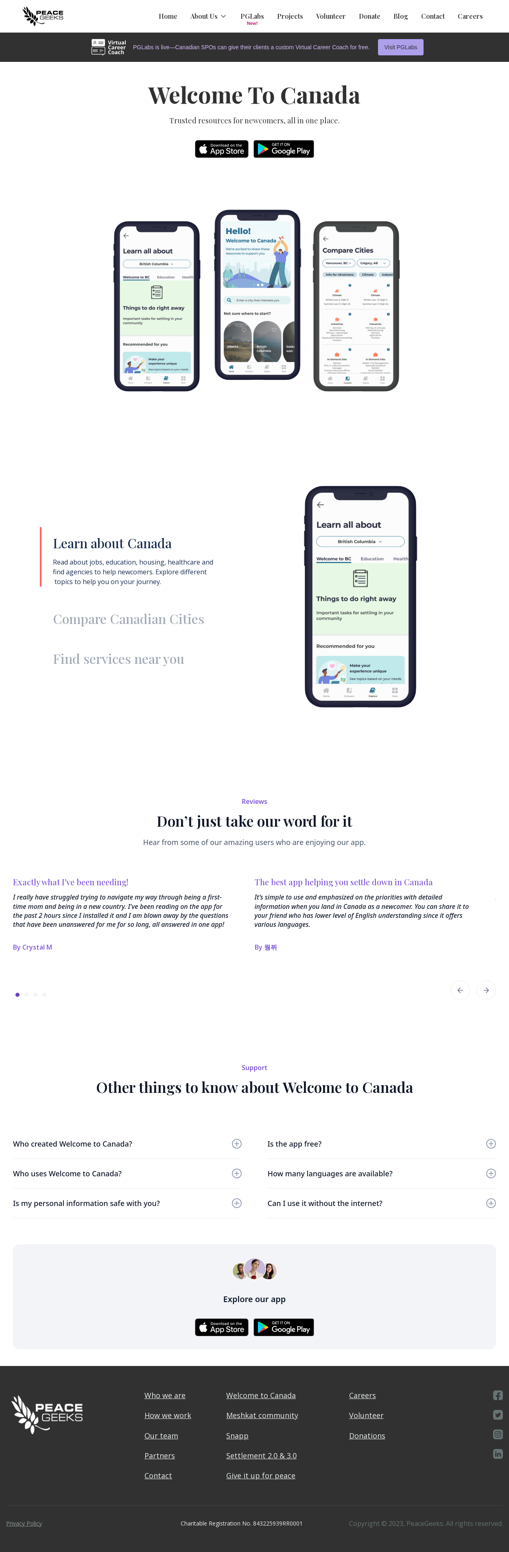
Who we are (165, 1395)
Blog (400, 16)
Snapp (237, 1435)
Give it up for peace (260, 1475)
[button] (209, 16)
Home (168, 16)
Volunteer (331, 16)
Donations (367, 1435)
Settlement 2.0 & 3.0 (261, 1455)
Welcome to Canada (261, 1395)
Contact (433, 16)
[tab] (137, 557)
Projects (290, 16)
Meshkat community (262, 1415)
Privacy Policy (24, 1523)
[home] (43, 16)
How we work (167, 1415)
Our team (161, 1435)
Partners (159, 1455)
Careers (470, 16)
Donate (369, 16)
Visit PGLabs (400, 47)
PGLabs (252, 16)
